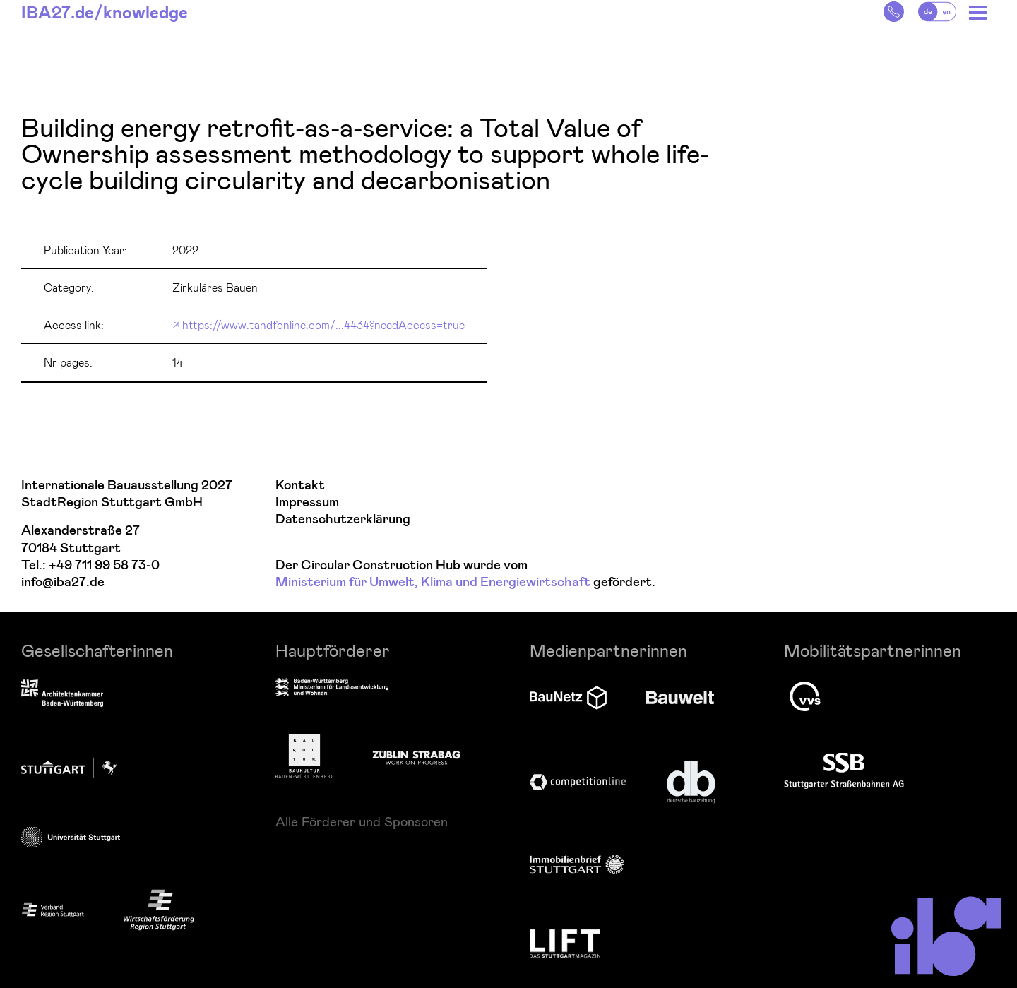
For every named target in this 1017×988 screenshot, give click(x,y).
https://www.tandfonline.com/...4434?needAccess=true (323, 324)
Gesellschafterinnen (97, 650)
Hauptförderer (332, 650)
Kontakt (300, 485)
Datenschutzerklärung (342, 519)
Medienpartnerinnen (608, 650)
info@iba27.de (63, 582)
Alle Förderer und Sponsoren (361, 821)
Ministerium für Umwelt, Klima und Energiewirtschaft (432, 582)
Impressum (307, 502)
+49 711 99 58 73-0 (104, 565)
